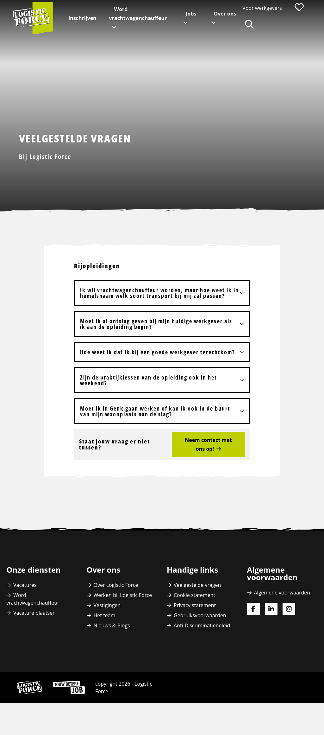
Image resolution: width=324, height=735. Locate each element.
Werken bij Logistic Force (123, 595)
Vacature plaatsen (34, 612)
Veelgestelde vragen (197, 584)
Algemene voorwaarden (282, 592)
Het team (104, 615)
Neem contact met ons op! (208, 444)
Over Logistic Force (116, 584)
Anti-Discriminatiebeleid (202, 625)
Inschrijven (82, 18)
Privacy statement (195, 605)
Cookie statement (194, 595)
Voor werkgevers (262, 7)
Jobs (191, 13)
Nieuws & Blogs (112, 625)
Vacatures (25, 584)
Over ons (225, 13)
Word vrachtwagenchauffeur (138, 14)
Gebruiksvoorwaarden (200, 615)
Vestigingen (107, 605)
